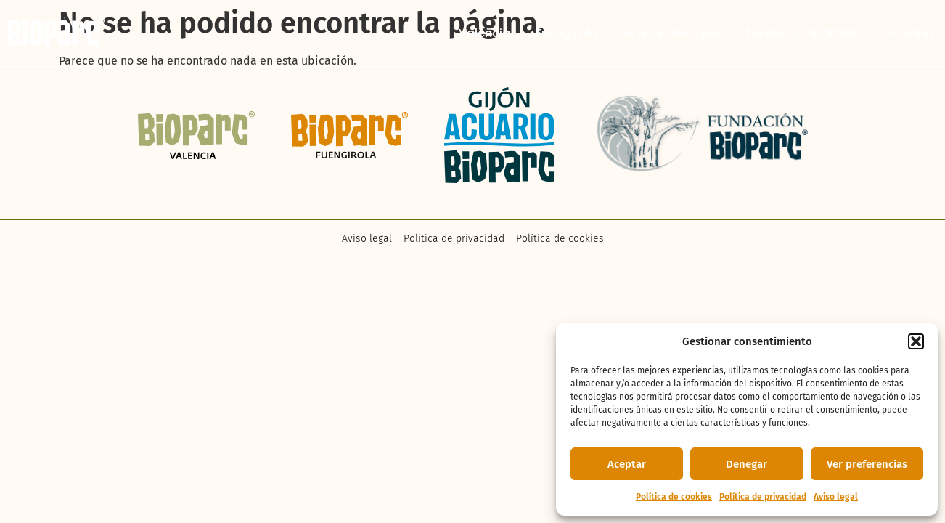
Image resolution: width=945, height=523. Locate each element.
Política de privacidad (762, 497)
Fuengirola (566, 33)
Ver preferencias (867, 464)
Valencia (484, 33)
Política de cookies (674, 497)
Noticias (910, 33)
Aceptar (627, 464)
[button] (916, 341)
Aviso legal (836, 497)
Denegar (746, 464)
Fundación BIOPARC (803, 33)
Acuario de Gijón (671, 33)
